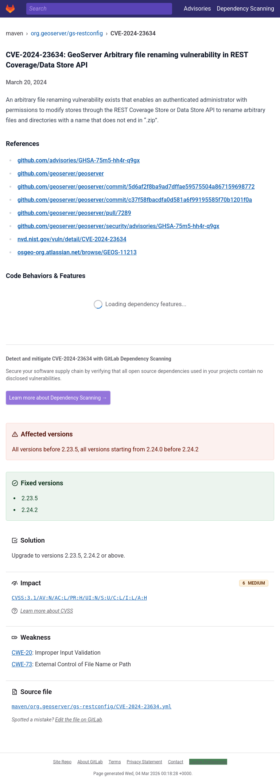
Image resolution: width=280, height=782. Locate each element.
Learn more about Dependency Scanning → (58, 398)
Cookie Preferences (208, 761)
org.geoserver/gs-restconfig (67, 33)
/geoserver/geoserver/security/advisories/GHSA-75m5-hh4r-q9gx (118, 226)
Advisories (197, 8)
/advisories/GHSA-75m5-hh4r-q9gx (79, 160)
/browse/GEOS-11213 (77, 252)
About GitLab (90, 761)
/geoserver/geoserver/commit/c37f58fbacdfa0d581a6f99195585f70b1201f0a (135, 199)
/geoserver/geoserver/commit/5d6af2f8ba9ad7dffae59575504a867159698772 (136, 186)
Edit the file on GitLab (78, 720)
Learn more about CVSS (46, 611)
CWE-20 (22, 652)
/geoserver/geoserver (61, 173)
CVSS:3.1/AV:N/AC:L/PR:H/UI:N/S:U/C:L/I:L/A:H (79, 598)
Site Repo (62, 761)
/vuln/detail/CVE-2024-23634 (72, 239)
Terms (115, 761)
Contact (175, 761)
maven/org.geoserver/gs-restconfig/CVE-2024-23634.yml (91, 706)
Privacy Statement (144, 761)
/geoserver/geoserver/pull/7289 (74, 212)
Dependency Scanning (245, 8)
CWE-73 (22, 664)
